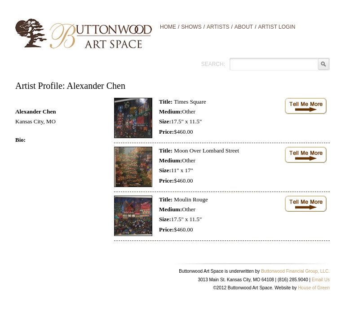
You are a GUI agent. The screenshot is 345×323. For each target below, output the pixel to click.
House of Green (314, 287)
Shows (191, 27)
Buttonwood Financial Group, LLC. (295, 271)
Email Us (321, 279)
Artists (218, 27)
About (243, 27)
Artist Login (277, 27)
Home (168, 27)
